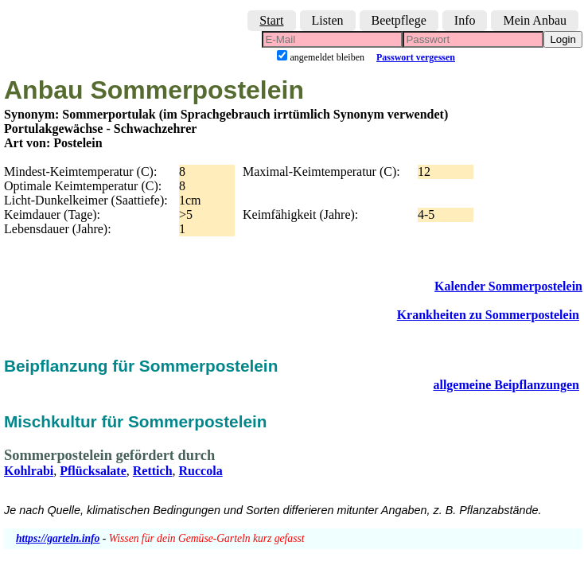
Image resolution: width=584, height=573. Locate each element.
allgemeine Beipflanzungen (506, 385)
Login (563, 39)
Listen (328, 20)
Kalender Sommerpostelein (508, 286)
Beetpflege (399, 20)
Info (465, 20)
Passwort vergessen (415, 57)
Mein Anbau (534, 20)
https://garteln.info (57, 538)
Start (271, 20)
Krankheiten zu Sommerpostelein (488, 315)
